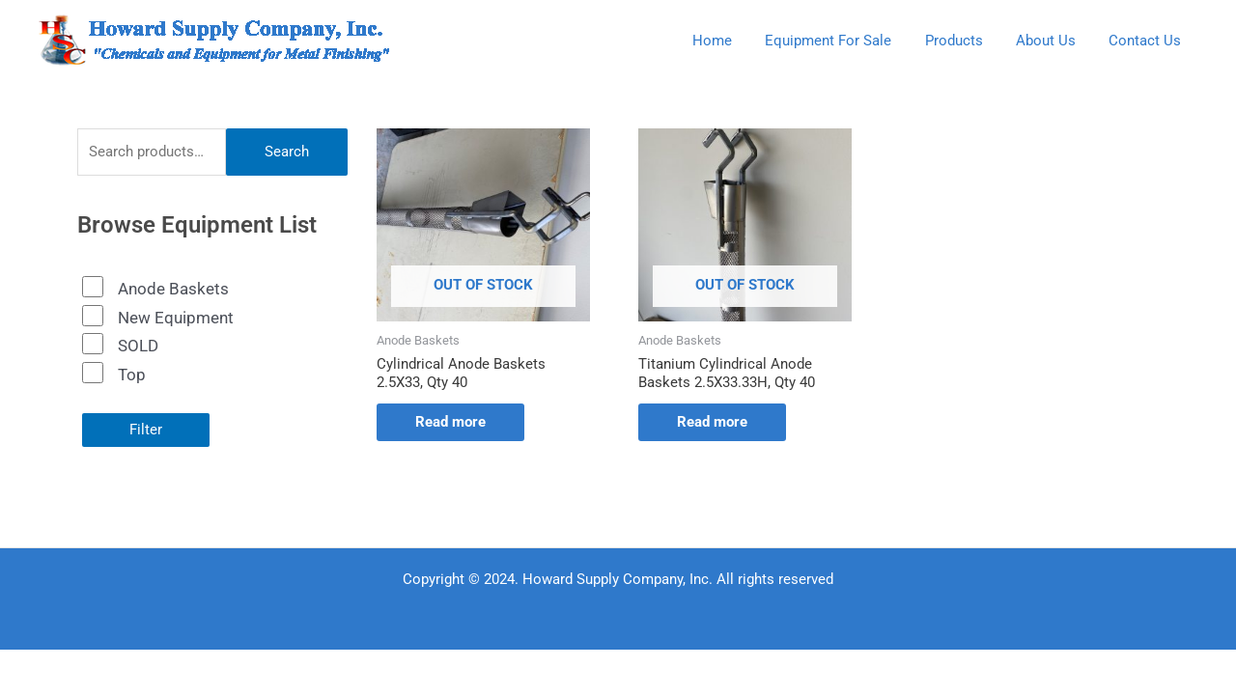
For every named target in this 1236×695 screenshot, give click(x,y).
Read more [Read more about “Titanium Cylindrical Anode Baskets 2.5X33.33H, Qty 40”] (712, 422)
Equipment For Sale (842, 40)
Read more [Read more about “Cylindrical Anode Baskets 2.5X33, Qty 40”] (450, 422)
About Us (1052, 40)
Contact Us (1146, 40)
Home (730, 40)
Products (964, 40)
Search (287, 151)
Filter (145, 429)
